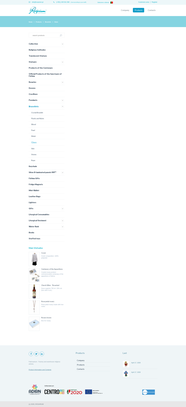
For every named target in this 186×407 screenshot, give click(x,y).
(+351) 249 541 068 (61, 2)
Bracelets (48, 22)
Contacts (152, 10)
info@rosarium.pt (36, 2)
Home (31, 22)
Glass (56, 22)
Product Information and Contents (40, 370)
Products (138, 10)
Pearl (33, 130)
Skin (32, 149)
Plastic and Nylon (37, 118)
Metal (33, 136)
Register (154, 2)
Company (125, 10)
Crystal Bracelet (37, 113)
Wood (33, 124)
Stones (33, 154)
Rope (33, 160)
